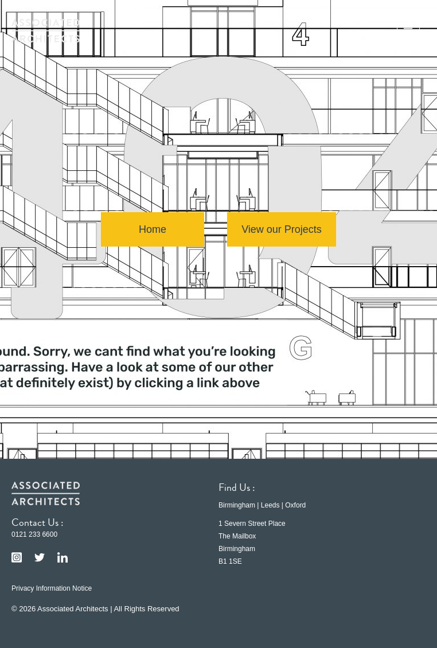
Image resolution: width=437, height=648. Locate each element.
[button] (408, 30)
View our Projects (281, 229)
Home (152, 229)
